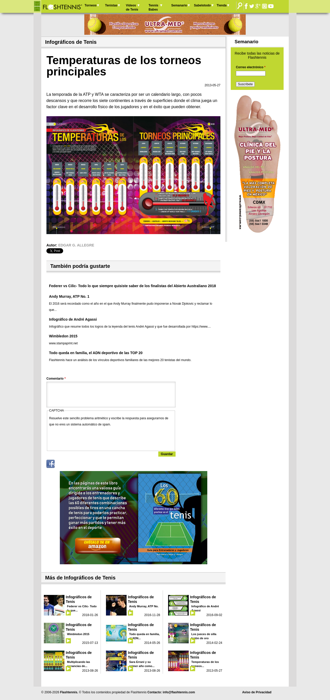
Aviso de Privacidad (256, 692)
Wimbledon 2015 (63, 336)
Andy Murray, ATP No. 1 (69, 296)
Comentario (56, 378)
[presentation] (88, 438)
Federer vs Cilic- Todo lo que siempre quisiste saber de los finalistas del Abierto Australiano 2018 (132, 286)
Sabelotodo (202, 5)
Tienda (221, 5)
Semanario (179, 5)
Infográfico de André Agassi (73, 319)
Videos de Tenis (132, 7)
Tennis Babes (153, 7)
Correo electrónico (251, 67)
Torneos (90, 5)
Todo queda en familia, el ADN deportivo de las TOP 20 (96, 353)
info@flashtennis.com (179, 692)
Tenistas (111, 5)
